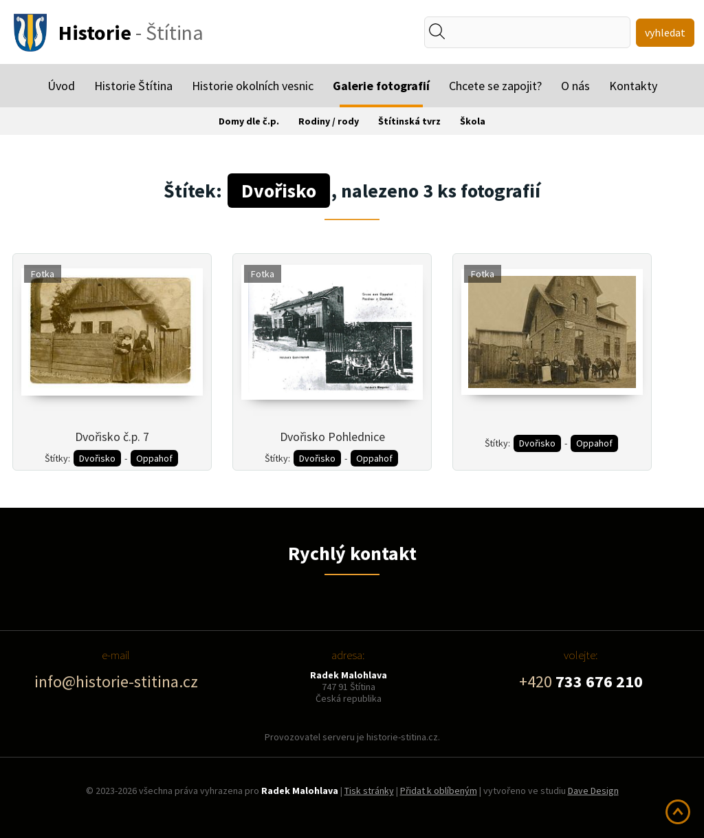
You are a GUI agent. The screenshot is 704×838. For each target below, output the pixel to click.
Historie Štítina (133, 86)
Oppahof (154, 458)
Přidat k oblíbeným (438, 790)
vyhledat (665, 32)
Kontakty (633, 86)
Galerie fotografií (381, 86)
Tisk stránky (369, 790)
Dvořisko (97, 458)
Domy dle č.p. (249, 121)
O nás (575, 86)
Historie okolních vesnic (253, 86)
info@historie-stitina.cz (116, 681)
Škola (472, 121)
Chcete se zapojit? (495, 86)
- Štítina (131, 32)
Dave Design (593, 790)
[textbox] (487, 32)
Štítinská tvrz (409, 121)
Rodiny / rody (328, 121)
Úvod (61, 86)
